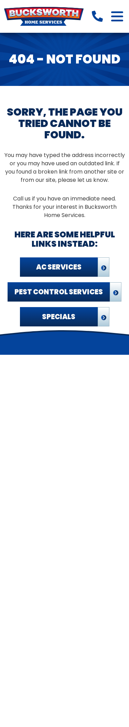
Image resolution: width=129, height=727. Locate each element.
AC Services (59, 267)
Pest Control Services (58, 292)
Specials (58, 317)
